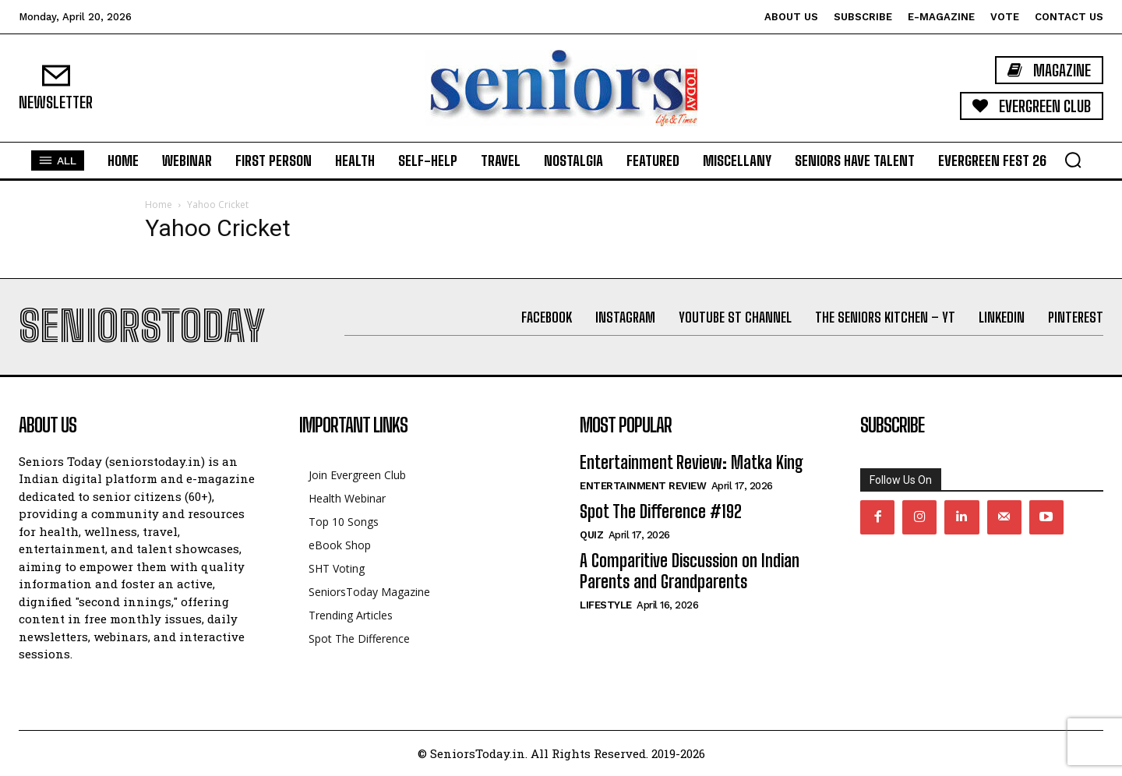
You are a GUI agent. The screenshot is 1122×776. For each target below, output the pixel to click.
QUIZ (591, 535)
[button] (1073, 159)
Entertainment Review (643, 486)
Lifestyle (606, 605)
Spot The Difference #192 (661, 511)
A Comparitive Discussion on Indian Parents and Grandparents (689, 570)
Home (158, 204)
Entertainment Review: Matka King (691, 462)
